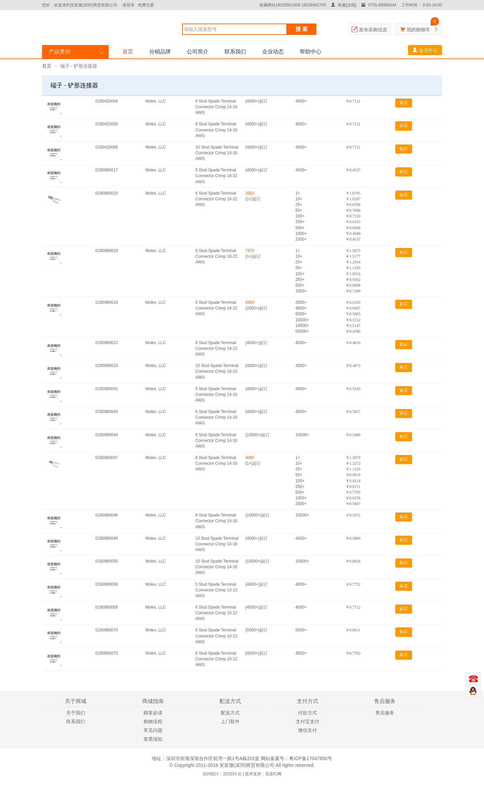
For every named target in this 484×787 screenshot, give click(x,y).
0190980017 (106, 170)
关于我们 (75, 712)
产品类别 (59, 51)
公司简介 (197, 51)
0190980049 (106, 538)
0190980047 (106, 457)
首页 (127, 51)
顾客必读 (153, 712)
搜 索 (301, 29)
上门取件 (230, 721)
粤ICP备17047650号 (310, 758)
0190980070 (106, 630)
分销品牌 (160, 51)
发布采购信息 (373, 29)
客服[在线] (343, 5)
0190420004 (106, 101)
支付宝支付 (307, 721)
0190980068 (106, 584)
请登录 (128, 5)
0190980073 (106, 653)
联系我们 (235, 51)
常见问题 (153, 730)
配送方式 (230, 712)
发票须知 (153, 739)
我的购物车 (418, 29)
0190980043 (106, 411)
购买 (404, 102)
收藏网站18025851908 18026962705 (292, 5)
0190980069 (106, 607)
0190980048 (106, 515)
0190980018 (106, 193)
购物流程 (153, 721)
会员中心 (425, 50)
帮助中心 (310, 51)
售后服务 (384, 712)
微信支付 (307, 730)
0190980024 (106, 365)
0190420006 (106, 124)
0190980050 (106, 561)
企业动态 (273, 51)
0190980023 (106, 342)
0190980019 (106, 250)
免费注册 (146, 5)
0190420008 (106, 147)
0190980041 (106, 388)
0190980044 (106, 434)
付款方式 (307, 712)
